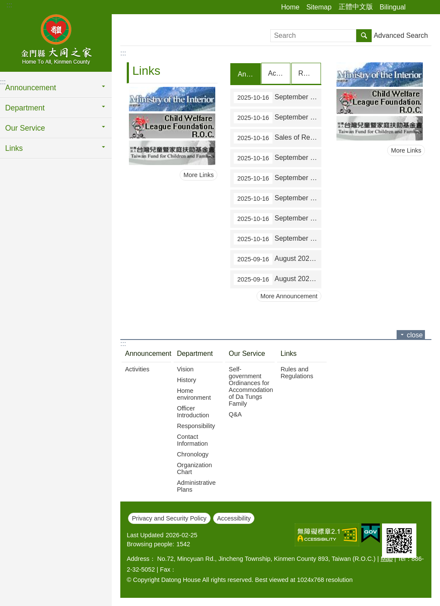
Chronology (193, 453)
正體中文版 (356, 6)
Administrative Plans (196, 486)
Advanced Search (401, 35)
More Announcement (289, 295)
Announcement (30, 87)
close (415, 334)
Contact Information (192, 440)
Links (14, 148)
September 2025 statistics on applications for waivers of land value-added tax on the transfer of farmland (277, 157)
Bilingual (393, 7)
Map (387, 558)
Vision (185, 368)
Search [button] (364, 35)
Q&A (235, 413)
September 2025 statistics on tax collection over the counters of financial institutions (277, 117)
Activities (279, 73)
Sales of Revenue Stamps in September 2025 (277, 137)
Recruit (309, 73)
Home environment (194, 394)
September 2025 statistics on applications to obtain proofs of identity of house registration (277, 218)
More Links (198, 174)
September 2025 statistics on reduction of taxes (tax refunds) (277, 198)
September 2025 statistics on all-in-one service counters (277, 178)
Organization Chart (194, 468)
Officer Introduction (193, 411)
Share (416, 7)
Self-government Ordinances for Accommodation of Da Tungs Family (250, 386)
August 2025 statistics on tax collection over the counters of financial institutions (277, 279)
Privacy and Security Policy (169, 517)
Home (290, 7)
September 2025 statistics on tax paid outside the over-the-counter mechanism (277, 97)
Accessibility (234, 517)
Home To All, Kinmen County (56, 42)
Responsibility (196, 425)
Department (25, 108)
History (186, 379)
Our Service (25, 128)
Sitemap (319, 7)
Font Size (428, 7)
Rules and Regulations (297, 372)
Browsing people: (150, 543)
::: (9, 5)
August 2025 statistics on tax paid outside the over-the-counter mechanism (277, 258)
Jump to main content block (4, 4)
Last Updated (145, 534)
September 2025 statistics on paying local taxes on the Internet (277, 238)
